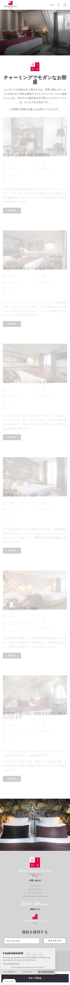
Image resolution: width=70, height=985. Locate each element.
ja (51, 5)
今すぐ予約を (35, 978)
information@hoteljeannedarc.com (35, 896)
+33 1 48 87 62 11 (58, 5)
